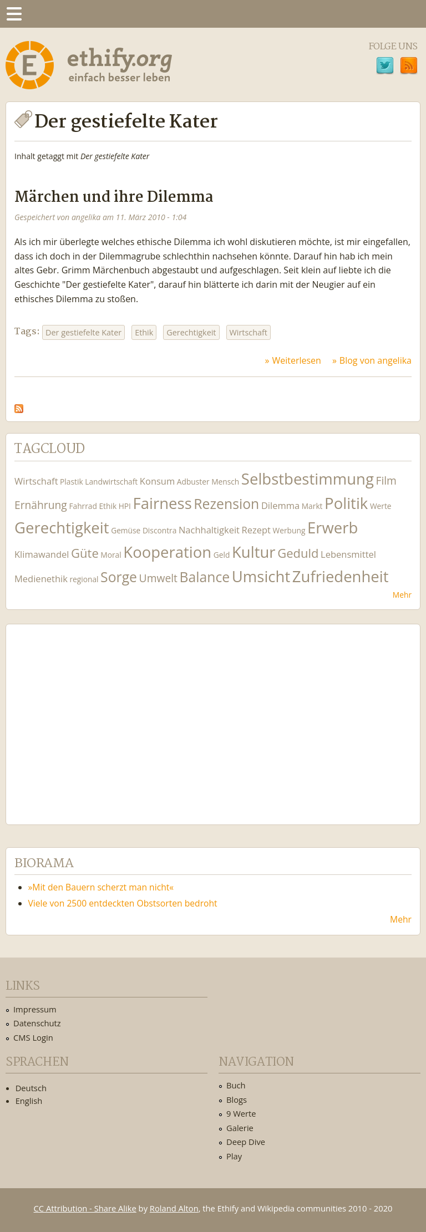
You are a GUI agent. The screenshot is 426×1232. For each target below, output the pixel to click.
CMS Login (33, 1037)
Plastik (71, 481)
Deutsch (31, 1087)
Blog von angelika (375, 360)
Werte (381, 506)
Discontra (159, 530)
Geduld (297, 552)
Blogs (236, 1099)
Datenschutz (37, 1023)
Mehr (402, 594)
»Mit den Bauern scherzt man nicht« (101, 887)
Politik (346, 503)
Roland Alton (174, 1208)
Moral (110, 554)
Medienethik (41, 578)
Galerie (239, 1127)
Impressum (35, 1009)
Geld (222, 554)
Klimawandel (41, 554)
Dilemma (280, 505)
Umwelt (158, 578)
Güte (85, 552)
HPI (125, 506)
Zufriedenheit (340, 576)
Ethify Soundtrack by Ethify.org (97, 716)
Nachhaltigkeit (209, 529)
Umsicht (261, 576)
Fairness (162, 503)
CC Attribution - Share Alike (85, 1208)
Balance (205, 577)
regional (83, 579)
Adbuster (193, 481)
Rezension (226, 504)
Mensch (225, 481)
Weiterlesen (296, 360)
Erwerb (332, 527)
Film (386, 480)
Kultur (254, 552)
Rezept (256, 529)
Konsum (157, 481)
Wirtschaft (248, 332)
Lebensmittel (348, 554)
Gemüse (125, 530)
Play (234, 1156)
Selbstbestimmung (307, 479)
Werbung (289, 530)
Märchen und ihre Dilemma (114, 198)
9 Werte (241, 1113)
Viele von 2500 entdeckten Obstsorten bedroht (122, 903)
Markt (312, 506)
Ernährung (40, 504)
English (29, 1100)
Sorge (118, 577)
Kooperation (167, 552)
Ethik (144, 332)
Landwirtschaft (111, 481)
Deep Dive (245, 1141)
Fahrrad (83, 506)
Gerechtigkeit (191, 332)
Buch (236, 1085)
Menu (14, 14)
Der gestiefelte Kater (83, 332)
